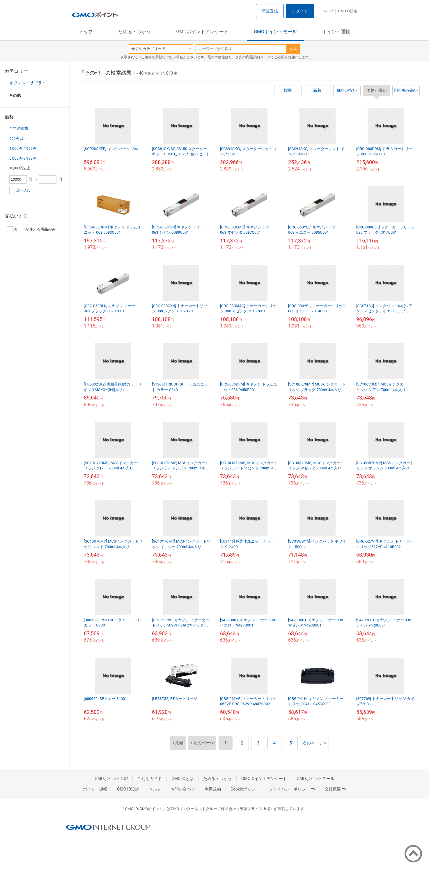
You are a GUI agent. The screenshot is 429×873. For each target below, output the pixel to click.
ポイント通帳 (336, 31)
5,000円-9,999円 (22, 158)
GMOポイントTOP (111, 778)
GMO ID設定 (347, 11)
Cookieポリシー (245, 789)
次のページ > (314, 743)
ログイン (300, 11)
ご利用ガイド (149, 778)
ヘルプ (328, 11)
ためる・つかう (134, 31)
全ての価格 (18, 128)
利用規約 (213, 789)
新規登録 (270, 11)
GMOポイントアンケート (202, 31)
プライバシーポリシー (292, 789)
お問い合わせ (183, 789)
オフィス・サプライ (27, 82)
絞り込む (23, 191)
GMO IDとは (182, 778)
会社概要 (335, 789)
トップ (86, 31)
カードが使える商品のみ (31, 229)
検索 (293, 49)
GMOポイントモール (275, 31)
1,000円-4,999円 (22, 148)
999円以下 (18, 138)
